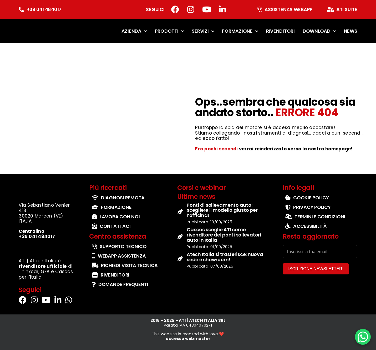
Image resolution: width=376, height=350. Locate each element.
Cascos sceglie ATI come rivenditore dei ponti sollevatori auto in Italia (224, 234)
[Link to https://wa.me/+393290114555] (68, 300)
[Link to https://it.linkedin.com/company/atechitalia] (222, 9)
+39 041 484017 (44, 9)
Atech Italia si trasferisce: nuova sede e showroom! (225, 257)
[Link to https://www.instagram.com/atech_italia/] (190, 9)
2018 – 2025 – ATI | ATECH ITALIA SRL (188, 320)
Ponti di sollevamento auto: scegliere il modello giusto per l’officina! (222, 210)
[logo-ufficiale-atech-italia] (35, 25)
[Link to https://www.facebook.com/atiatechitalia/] (175, 9)
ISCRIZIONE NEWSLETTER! (315, 269)
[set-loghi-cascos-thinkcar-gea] (47, 247)
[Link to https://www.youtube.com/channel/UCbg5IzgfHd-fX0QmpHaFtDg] (206, 9)
